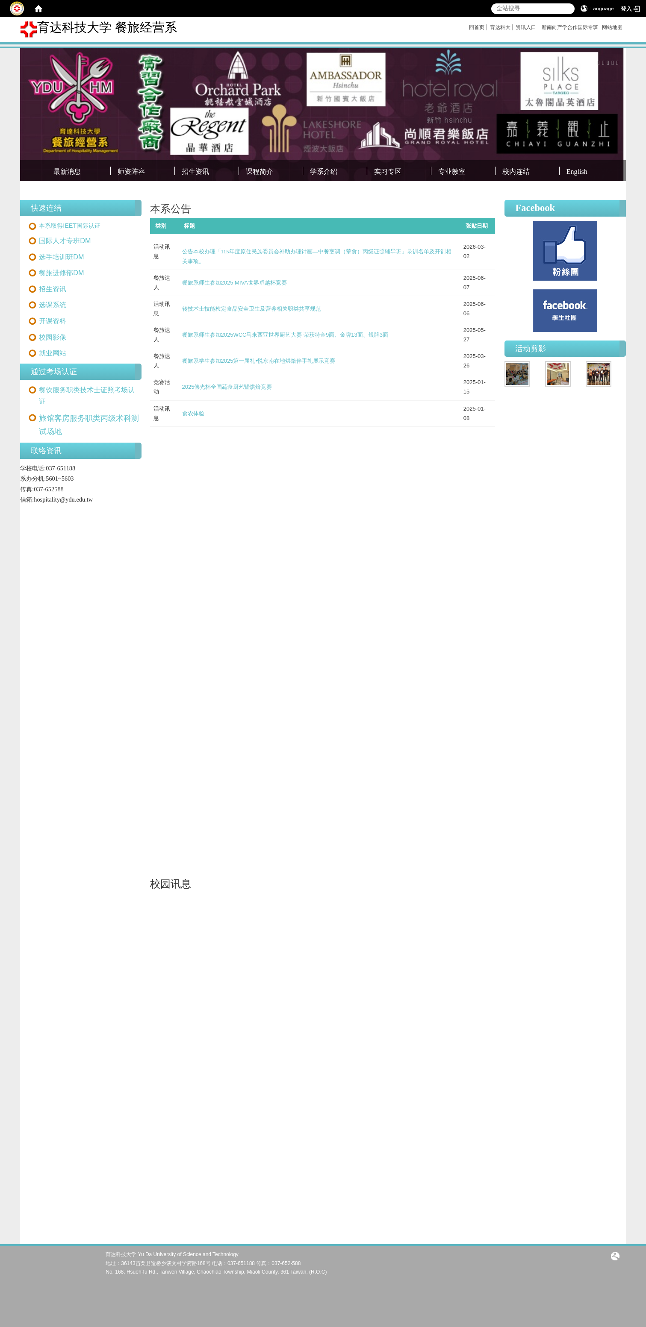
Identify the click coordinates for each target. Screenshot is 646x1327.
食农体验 (193, 413)
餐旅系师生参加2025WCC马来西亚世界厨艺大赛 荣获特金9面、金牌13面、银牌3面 (285, 335)
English (576, 171)
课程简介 (259, 171)
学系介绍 (323, 171)
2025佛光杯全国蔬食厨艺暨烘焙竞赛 (227, 387)
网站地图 (612, 27)
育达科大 (500, 27)
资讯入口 (526, 27)
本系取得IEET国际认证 (69, 225)
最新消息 (67, 171)
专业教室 (452, 171)
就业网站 (52, 353)
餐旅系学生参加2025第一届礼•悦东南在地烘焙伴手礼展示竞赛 (258, 361)
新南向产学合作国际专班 (570, 27)
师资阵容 (131, 171)
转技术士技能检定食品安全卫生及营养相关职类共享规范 (251, 308)
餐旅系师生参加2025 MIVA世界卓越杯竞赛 (234, 282)
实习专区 (387, 171)
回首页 (476, 27)
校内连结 (516, 171)
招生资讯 (195, 171)
